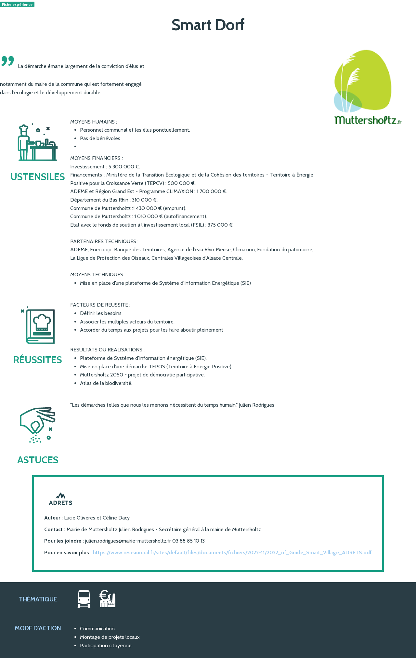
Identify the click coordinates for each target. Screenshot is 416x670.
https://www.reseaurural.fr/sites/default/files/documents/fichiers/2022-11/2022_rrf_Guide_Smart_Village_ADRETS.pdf (232, 552)
